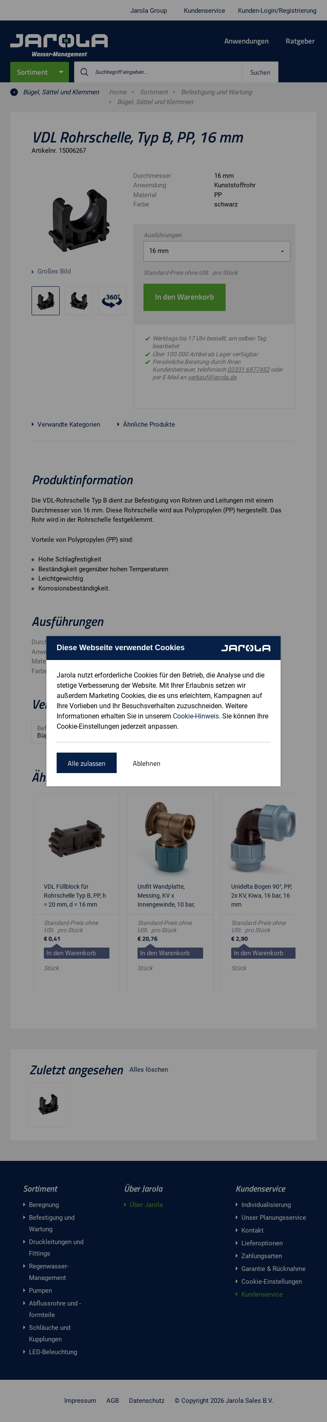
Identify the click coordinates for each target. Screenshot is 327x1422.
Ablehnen (147, 763)
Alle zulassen (87, 763)
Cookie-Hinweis (196, 716)
